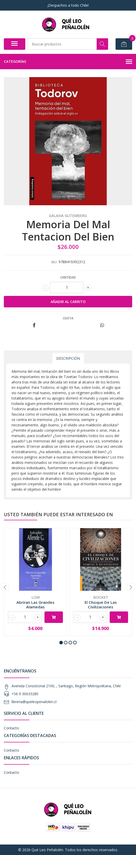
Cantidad (68, 277)
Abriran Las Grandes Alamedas (35, 604)
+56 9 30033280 (25, 693)
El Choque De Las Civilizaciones (101, 604)
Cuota (68, 318)
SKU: (54, 262)
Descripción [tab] (68, 358)
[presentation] (5, 587)
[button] (61, 642)
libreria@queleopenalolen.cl (34, 701)
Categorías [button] (68, 62)
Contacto (11, 728)
